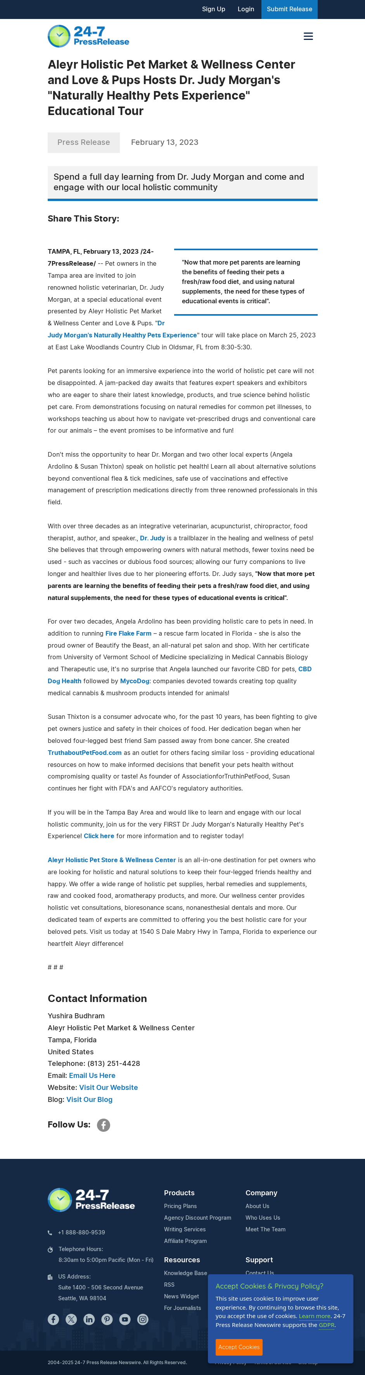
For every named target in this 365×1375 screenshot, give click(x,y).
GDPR (326, 1325)
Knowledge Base (185, 1273)
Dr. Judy (152, 538)
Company (261, 1193)
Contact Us (260, 1273)
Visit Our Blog (89, 1100)
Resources (182, 1260)
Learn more (315, 1316)
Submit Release (289, 9)
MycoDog (134, 681)
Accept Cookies (239, 1347)
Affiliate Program (185, 1241)
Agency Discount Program (197, 1218)
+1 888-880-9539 (81, 1233)
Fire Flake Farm (129, 634)
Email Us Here (92, 1075)
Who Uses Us (263, 1218)
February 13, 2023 (165, 142)
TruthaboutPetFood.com (85, 753)
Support (259, 1260)
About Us (258, 1206)
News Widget (181, 1296)
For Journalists (182, 1308)
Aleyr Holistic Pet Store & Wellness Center (112, 860)
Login (246, 9)
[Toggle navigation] (308, 36)
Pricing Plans (180, 1206)
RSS (169, 1285)
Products (179, 1193)
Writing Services (185, 1229)
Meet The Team (265, 1229)
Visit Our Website (108, 1088)
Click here (99, 836)
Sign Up (213, 9)
